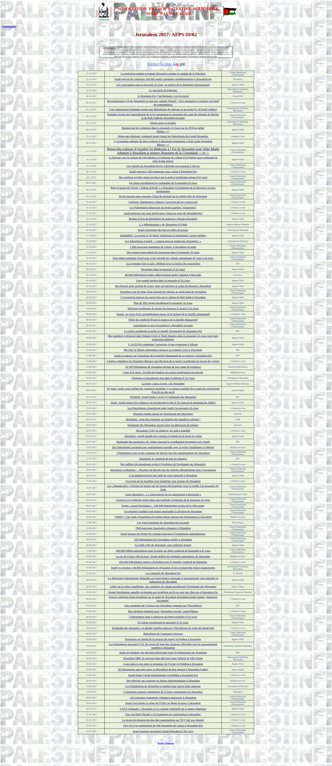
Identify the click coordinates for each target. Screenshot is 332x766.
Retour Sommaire (166, 743)
